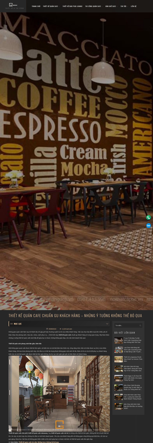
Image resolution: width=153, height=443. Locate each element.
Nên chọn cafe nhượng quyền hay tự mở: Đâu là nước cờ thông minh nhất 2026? (133, 388)
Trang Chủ (36, 6)
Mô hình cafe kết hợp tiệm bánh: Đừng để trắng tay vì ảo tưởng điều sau (133, 368)
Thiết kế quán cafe (51, 6)
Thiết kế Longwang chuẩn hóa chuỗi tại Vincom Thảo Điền (133, 359)
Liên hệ (133, 6)
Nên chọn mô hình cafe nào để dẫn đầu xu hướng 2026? (133, 406)
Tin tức (124, 6)
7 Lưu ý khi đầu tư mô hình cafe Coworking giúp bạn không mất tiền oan (132, 340)
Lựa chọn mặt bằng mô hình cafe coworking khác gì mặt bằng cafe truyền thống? (133, 350)
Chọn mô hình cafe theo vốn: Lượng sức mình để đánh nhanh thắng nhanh (132, 397)
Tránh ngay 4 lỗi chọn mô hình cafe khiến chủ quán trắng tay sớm (133, 378)
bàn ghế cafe (112, 6)
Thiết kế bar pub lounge (72, 6)
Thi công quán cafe (94, 6)
